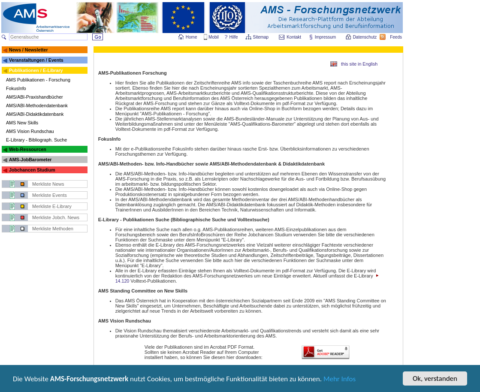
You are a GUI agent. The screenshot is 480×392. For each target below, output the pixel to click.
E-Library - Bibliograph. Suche (36, 139)
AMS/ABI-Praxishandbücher (34, 97)
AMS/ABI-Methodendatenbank (37, 105)
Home (191, 37)
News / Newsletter (28, 49)
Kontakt (294, 37)
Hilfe (233, 37)
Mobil (213, 37)
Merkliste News (48, 184)
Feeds (396, 37)
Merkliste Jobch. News (55, 217)
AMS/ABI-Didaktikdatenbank (34, 114)
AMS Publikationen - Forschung (38, 79)
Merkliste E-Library (52, 206)
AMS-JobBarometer (30, 159)
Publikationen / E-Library (36, 70)
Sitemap (261, 37)
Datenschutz (365, 37)
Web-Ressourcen (27, 149)
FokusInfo (16, 88)
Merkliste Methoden (52, 228)
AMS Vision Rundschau (30, 131)
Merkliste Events (49, 195)
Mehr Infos (339, 379)
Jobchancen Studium (32, 169)
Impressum (326, 37)
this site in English (359, 63)
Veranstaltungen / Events (36, 60)
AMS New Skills (22, 122)
